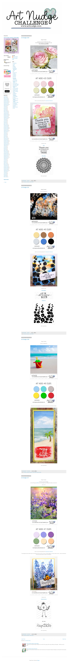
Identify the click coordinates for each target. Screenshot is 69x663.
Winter (14, 108)
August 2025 (5, 105)
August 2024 (5, 118)
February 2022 (6, 151)
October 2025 (6, 103)
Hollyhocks (44, 300)
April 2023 (5, 136)
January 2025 (6, 113)
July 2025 (5, 106)
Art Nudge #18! (25, 339)
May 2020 (5, 174)
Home (5, 182)
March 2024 (5, 124)
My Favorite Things (16, 84)
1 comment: (28, 180)
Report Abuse (6, 179)
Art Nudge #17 (25, 477)
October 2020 (6, 169)
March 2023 (5, 137)
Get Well (14, 73)
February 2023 (6, 138)
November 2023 (6, 128)
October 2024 (6, 116)
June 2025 (5, 107)
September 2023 (6, 130)
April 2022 (5, 149)
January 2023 (6, 139)
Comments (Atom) (27, 640)
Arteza (14, 64)
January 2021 (6, 165)
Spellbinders (15, 93)
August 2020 (5, 171)
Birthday (14, 66)
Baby (13, 65)
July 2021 (5, 159)
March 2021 (5, 163)
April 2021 (5, 162)
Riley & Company (15, 91)
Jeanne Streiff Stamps (15, 81)
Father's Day (15, 72)
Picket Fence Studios (15, 87)
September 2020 (6, 170)
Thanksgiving (15, 103)
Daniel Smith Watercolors (15, 69)
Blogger (38, 660)
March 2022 (5, 150)
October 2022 (6, 142)
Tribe (44, 145)
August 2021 (5, 158)
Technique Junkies (15, 102)
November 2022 (6, 141)
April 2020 (5, 175)
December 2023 (6, 127)
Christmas (25, 472)
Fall (13, 71)
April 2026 (5, 96)
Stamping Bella (15, 96)
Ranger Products (15, 90)
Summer (14, 97)
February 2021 (6, 164)
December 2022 (6, 140)
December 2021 (6, 153)
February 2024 (6, 125)
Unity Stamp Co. (15, 104)
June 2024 (5, 120)
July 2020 (5, 172)
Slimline (14, 92)
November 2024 (6, 115)
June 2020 (5, 173)
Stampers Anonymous (14, 95)
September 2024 (6, 117)
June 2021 (5, 160)
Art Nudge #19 (25, 187)
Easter (14, 70)
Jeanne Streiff (34, 472)
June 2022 (5, 147)
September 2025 (6, 104)
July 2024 (5, 119)
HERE (47, 43)
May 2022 (5, 148)
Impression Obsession (49, 100)
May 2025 (5, 108)
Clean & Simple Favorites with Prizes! (31, 648)
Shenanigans (43, 290)
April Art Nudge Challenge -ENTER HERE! (32, 643)
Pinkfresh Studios (39, 472)
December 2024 (6, 114)
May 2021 (5, 161)
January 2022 (6, 152)
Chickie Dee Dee (44, 599)
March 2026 (5, 97)
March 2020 (5, 176)
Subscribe (7, 91)
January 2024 (6, 126)
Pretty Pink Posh (15, 89)
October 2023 (6, 129)
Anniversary (14, 63)
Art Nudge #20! (25, 37)
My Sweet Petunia (15, 85)
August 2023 (5, 131)
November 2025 (6, 102)
